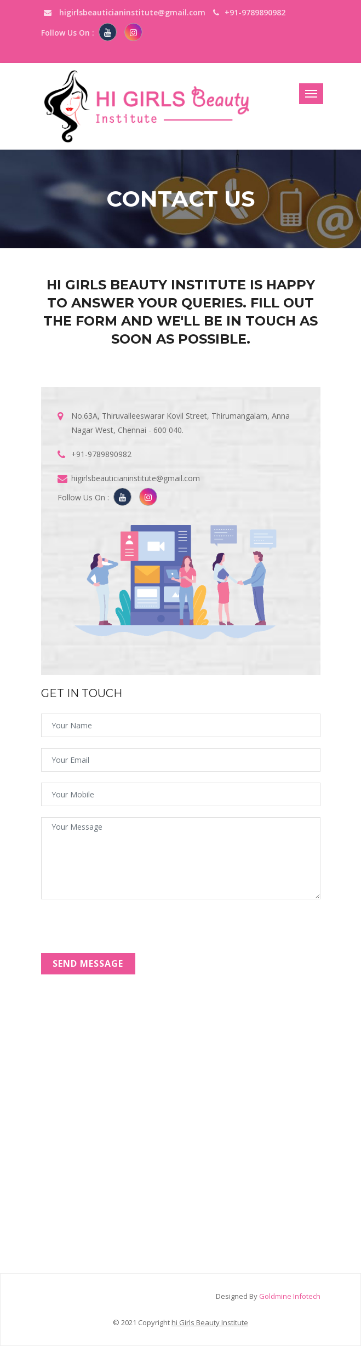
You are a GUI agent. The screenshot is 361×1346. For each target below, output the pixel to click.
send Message (88, 963)
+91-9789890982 (101, 454)
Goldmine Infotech (289, 1296)
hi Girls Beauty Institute (209, 1322)
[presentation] (124, 931)
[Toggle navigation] (311, 93)
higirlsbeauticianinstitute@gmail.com (124, 12)
